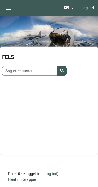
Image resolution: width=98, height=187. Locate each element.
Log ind (87, 7)
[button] (69, 8)
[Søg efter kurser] (29, 71)
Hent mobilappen (22, 179)
